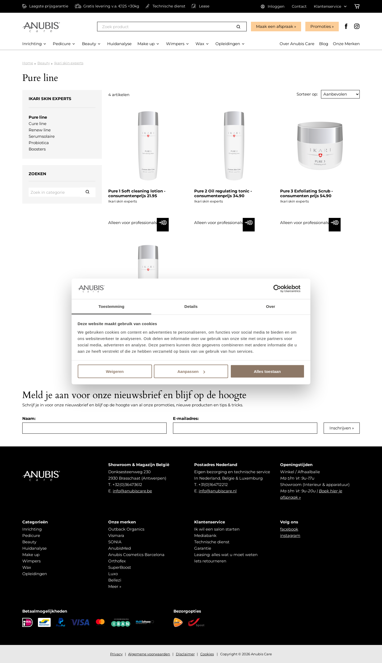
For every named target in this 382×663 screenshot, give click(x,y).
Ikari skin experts (68, 63)
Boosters (37, 149)
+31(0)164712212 (213, 484)
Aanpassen (191, 371)
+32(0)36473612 (127, 484)
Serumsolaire (42, 136)
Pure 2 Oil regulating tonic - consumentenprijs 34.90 (223, 193)
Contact (299, 6)
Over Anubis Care (297, 43)
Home (27, 63)
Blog (323, 43)
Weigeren (115, 371)
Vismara (116, 535)
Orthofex (117, 560)
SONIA (114, 541)
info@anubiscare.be (132, 490)
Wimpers (31, 560)
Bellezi (114, 580)
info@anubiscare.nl (218, 490)
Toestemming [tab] (111, 306)
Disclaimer (185, 654)
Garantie (202, 548)
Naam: (29, 418)
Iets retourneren (210, 560)
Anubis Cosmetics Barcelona (136, 554)
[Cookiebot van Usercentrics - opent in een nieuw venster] (281, 289)
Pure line (38, 117)
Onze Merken (346, 43)
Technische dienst (211, 541)
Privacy (116, 654)
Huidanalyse (34, 548)
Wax (26, 567)
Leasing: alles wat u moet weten (226, 554)
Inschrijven (340, 427)
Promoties (320, 26)
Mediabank (205, 535)
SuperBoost (119, 567)
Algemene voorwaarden (149, 654)
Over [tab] (270, 306)
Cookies (207, 654)
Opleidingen (34, 573)
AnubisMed (119, 548)
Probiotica (39, 142)
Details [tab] (191, 306)
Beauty (43, 63)
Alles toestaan (267, 371)
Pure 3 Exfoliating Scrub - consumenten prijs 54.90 (306, 193)
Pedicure (31, 535)
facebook (289, 529)
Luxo (113, 573)
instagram (290, 535)
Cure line (37, 123)
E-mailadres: (186, 418)
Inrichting (32, 529)
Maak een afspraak (274, 26)
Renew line (40, 129)
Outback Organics (126, 529)
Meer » (114, 586)
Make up (31, 554)
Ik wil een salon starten (217, 529)
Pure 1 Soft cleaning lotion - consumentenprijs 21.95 (137, 193)
